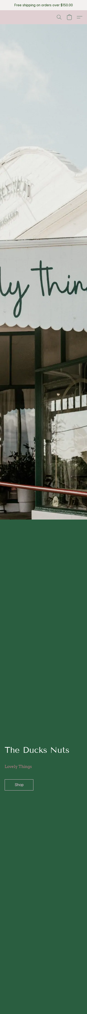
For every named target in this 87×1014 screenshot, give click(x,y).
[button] (59, 17)
